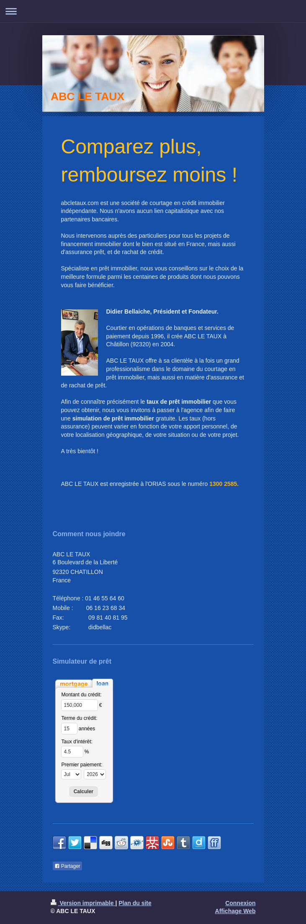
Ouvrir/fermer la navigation (153, 11)
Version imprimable (83, 903)
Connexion (240, 903)
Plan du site (135, 903)
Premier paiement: (82, 765)
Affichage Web (235, 911)
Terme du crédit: (80, 718)
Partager (67, 866)
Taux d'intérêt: (77, 742)
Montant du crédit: (82, 695)
